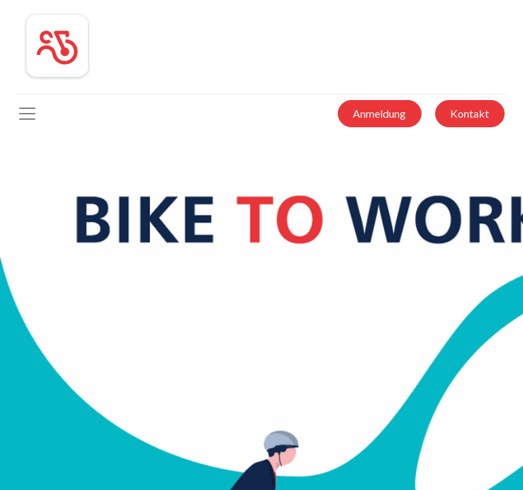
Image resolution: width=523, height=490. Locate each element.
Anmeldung (379, 113)
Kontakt (469, 113)
